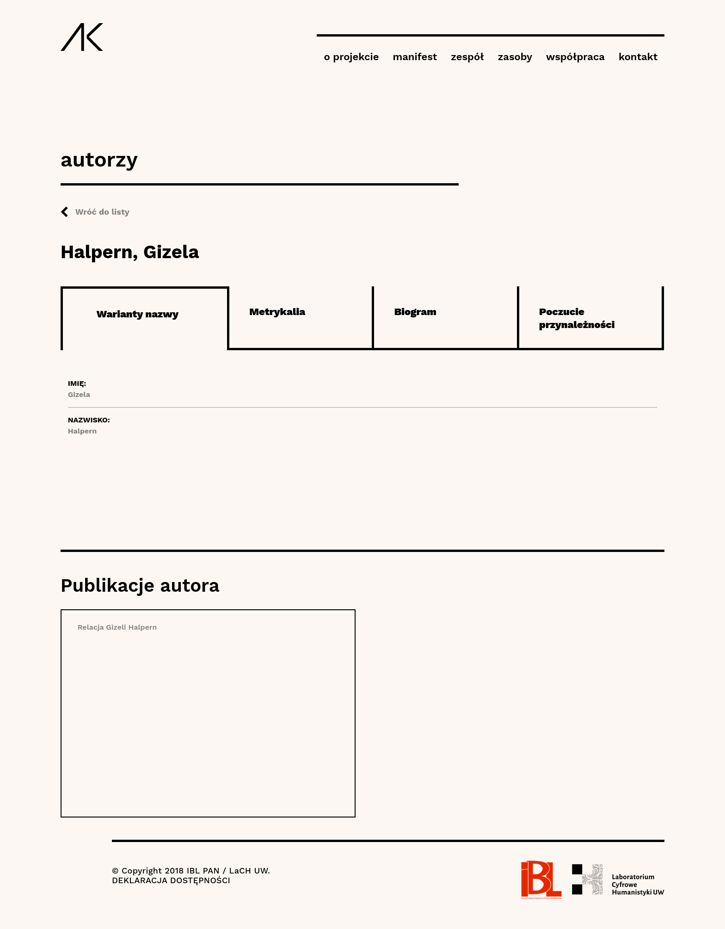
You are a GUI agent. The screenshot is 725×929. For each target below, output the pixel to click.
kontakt (638, 56)
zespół (467, 56)
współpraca (575, 56)
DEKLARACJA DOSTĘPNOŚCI (171, 880)
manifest (415, 56)
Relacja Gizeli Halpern (117, 627)
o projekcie (351, 56)
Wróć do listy (102, 212)
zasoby (515, 56)
